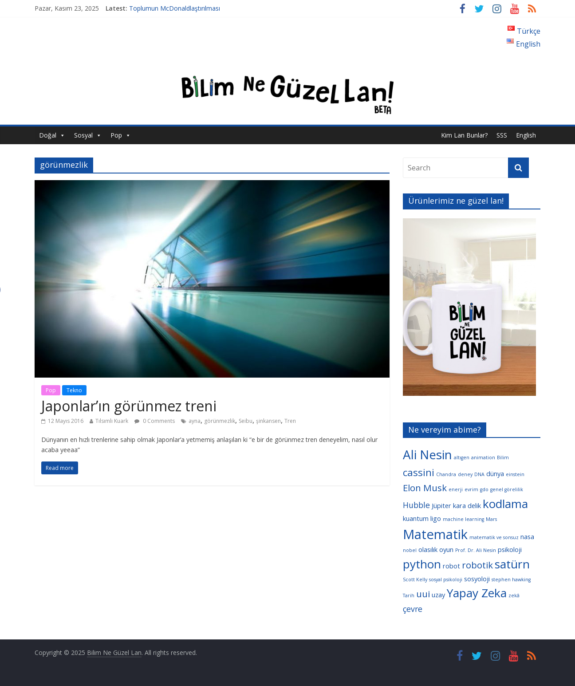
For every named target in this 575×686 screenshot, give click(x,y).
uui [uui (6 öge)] (423, 593)
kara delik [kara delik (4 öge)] (467, 505)
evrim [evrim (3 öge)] (471, 489)
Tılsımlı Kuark (111, 421)
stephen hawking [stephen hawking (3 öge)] (511, 579)
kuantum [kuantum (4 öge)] (416, 518)
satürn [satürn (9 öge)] (512, 564)
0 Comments (154, 421)
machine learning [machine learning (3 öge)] (463, 519)
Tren (290, 421)
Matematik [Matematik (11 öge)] (435, 534)
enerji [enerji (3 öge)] (456, 489)
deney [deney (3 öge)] (465, 474)
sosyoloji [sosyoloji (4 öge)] (477, 578)
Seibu (245, 421)
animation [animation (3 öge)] (483, 457)
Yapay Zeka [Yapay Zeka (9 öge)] (477, 593)
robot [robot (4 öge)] (451, 565)
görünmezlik (219, 421)
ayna (195, 421)
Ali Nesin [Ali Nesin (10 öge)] (427, 454)
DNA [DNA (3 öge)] (479, 474)
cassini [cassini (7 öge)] (418, 472)
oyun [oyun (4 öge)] (446, 549)
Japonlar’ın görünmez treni (129, 405)
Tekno (74, 390)
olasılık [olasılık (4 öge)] (427, 549)
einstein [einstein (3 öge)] (515, 474)
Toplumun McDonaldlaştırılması (174, 8)
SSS (501, 135)
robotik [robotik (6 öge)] (477, 565)
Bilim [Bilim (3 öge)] (503, 457)
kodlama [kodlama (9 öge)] (505, 504)
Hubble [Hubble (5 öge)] (416, 505)
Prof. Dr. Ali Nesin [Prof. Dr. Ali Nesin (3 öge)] (475, 550)
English (526, 135)
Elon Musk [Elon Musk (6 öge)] (425, 487)
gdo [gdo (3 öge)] (484, 489)
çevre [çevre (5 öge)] (412, 608)
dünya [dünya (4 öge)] (495, 473)
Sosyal (83, 135)
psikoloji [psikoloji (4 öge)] (510, 549)
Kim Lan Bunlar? (464, 135)
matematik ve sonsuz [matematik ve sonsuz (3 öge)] (494, 537)
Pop (116, 135)
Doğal (47, 135)
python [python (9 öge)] (422, 564)
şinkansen (268, 421)
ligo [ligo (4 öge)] (435, 518)
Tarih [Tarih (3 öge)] (408, 595)
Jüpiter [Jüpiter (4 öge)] (441, 505)
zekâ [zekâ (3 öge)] (514, 595)
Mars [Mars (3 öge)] (491, 519)
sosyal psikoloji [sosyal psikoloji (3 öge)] (445, 579)
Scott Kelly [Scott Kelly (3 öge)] (415, 579)
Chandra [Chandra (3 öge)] (446, 474)
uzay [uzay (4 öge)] (438, 594)
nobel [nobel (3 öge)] (410, 550)
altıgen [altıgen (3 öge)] (461, 457)
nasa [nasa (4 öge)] (527, 536)
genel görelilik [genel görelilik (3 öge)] (506, 489)
